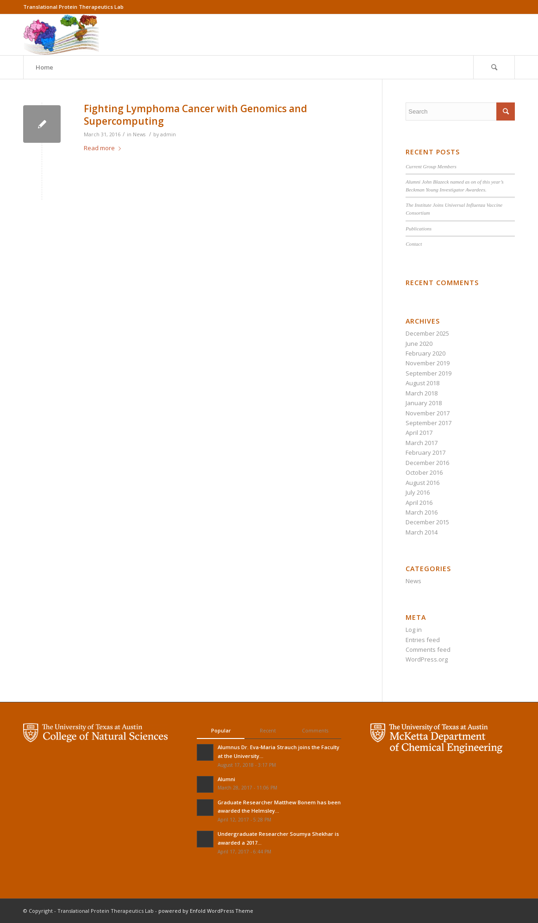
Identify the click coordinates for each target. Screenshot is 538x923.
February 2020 (425, 353)
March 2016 (422, 512)
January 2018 (424, 403)
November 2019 (428, 363)
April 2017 (419, 432)
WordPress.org (427, 659)
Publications (419, 228)
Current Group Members (431, 166)
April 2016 (419, 502)
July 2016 (418, 492)
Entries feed (423, 640)
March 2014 (422, 532)
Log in (414, 629)
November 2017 (428, 413)
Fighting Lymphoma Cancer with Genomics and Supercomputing (195, 114)
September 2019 (428, 373)
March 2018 (422, 393)
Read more (104, 148)
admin (168, 134)
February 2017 (425, 452)
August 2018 (422, 383)
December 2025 (427, 333)
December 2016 (427, 462)
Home (44, 67)
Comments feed (428, 649)
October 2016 (424, 472)
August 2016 (422, 482)
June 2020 (419, 343)
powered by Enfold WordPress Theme (205, 910)
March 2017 (422, 443)
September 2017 (428, 423)
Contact (414, 244)
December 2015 (427, 522)
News (139, 134)
